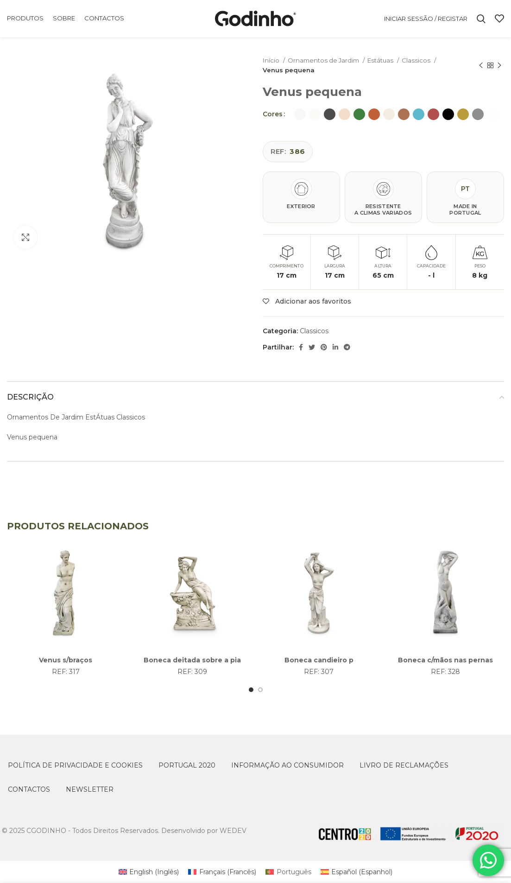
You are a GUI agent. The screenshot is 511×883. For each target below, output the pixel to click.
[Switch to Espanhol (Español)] (356, 872)
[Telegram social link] (347, 347)
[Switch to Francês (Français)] (222, 872)
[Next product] (499, 65)
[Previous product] (481, 65)
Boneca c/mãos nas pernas (445, 660)
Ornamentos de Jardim (324, 60)
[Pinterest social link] (324, 347)
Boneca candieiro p (318, 660)
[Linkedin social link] (335, 347)
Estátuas (381, 60)
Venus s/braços (65, 660)
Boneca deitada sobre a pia (192, 660)
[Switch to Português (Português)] (288, 872)
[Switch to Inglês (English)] (149, 872)
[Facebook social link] (301, 347)
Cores (273, 114)
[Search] (481, 18)
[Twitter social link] (312, 347)
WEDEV (233, 830)
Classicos (417, 60)
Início (272, 60)
